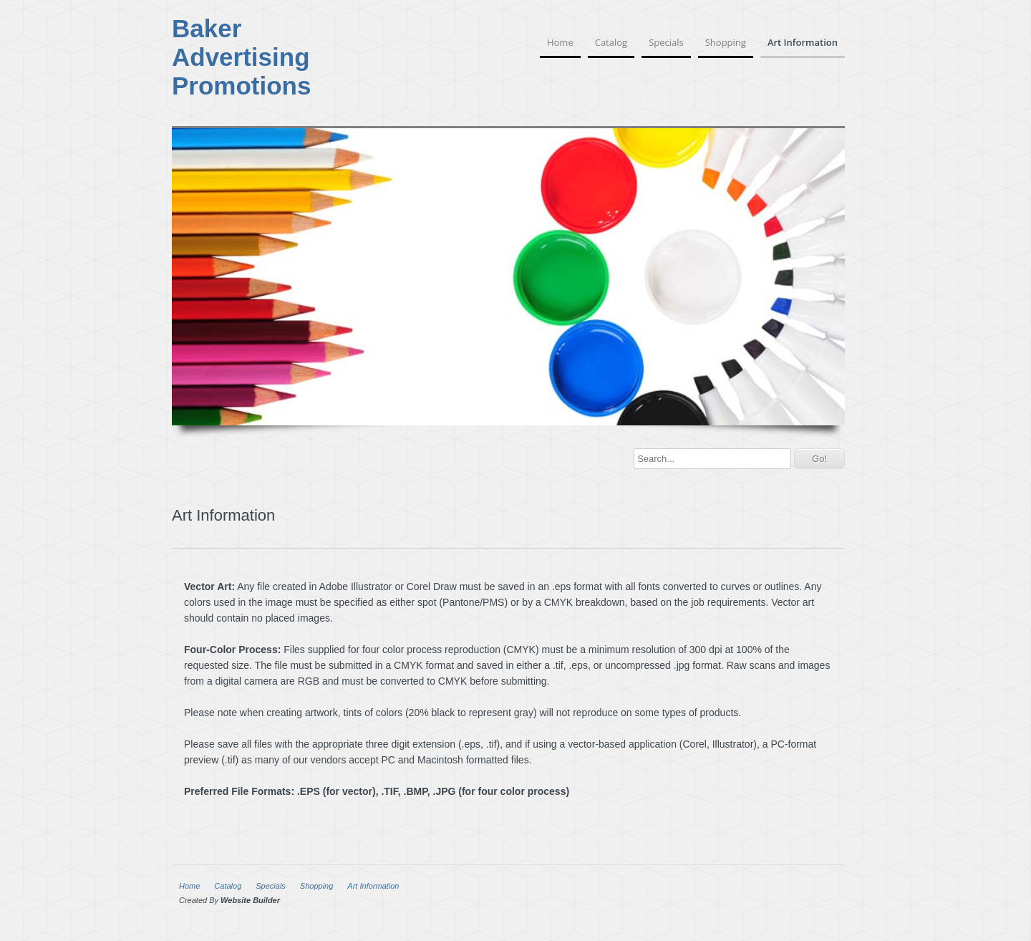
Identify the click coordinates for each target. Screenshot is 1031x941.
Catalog (611, 42)
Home (560, 42)
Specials (666, 42)
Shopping (725, 42)
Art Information (803, 42)
